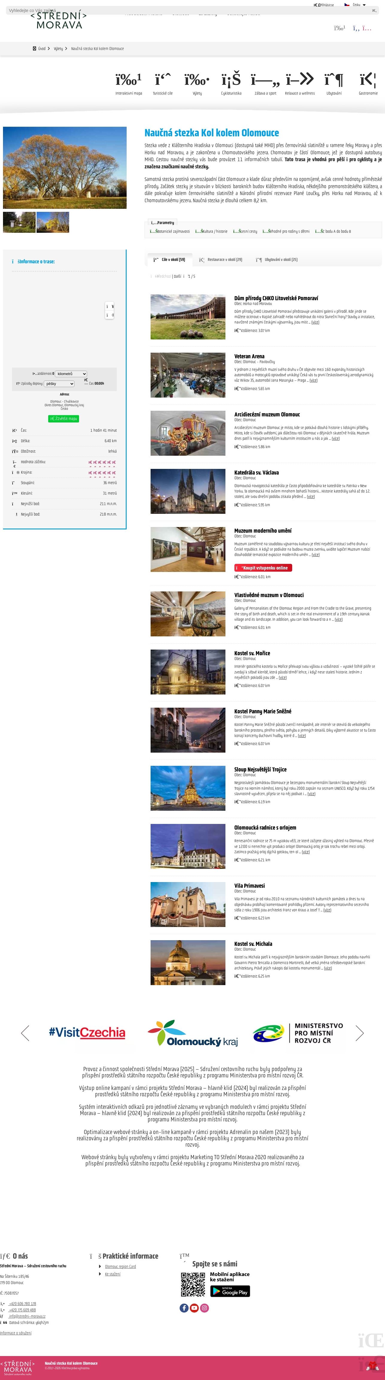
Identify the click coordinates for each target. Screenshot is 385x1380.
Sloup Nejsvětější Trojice (261, 769)
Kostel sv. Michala (253, 944)
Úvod (58, 19)
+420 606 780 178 (18, 1303)
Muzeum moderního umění (263, 530)
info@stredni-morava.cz (23, 1316)
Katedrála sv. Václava (256, 472)
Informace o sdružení (15, 1333)
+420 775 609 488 (18, 1310)
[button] (324, 5)
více (315, 322)
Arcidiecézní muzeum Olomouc (267, 414)
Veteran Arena (249, 356)
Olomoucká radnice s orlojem (265, 827)
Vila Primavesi (249, 886)
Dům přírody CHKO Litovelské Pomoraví (276, 298)
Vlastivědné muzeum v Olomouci (269, 595)
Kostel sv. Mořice (252, 653)
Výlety (58, 48)
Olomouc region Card (120, 1266)
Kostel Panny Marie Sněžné (262, 711)
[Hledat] (374, 10)
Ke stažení (112, 1274)
